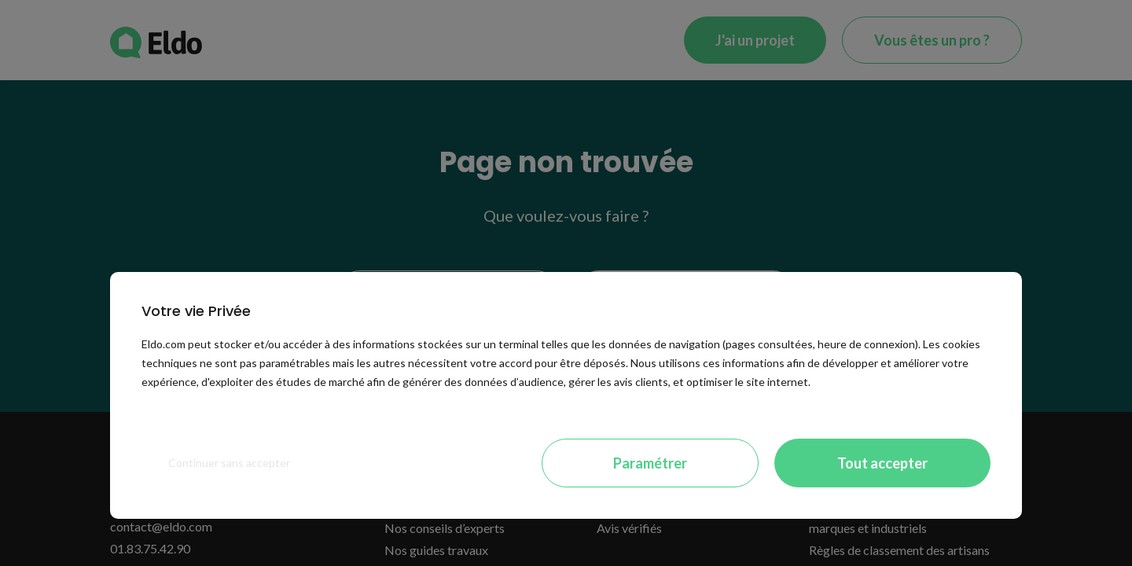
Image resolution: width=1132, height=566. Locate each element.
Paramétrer (650, 463)
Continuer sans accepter (229, 462)
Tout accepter (882, 463)
